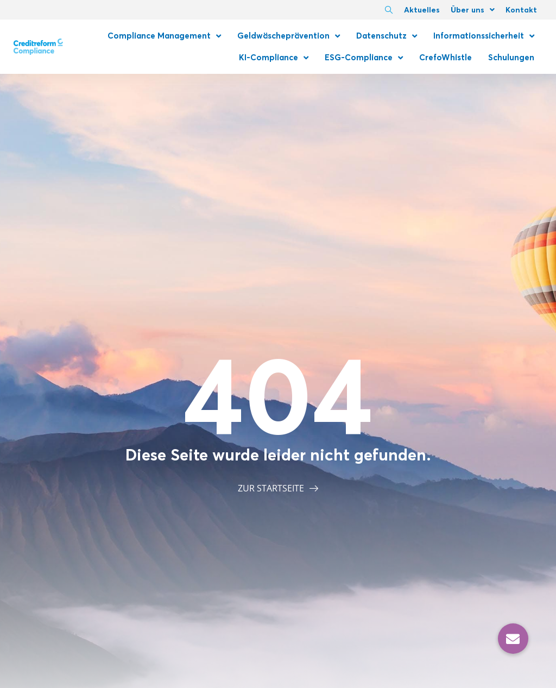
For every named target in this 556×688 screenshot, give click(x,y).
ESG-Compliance (364, 57)
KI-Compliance (273, 57)
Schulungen (511, 57)
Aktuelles (422, 10)
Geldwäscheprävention (288, 36)
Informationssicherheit (483, 36)
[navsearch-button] (388, 10)
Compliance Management (164, 36)
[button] (513, 638)
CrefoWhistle (445, 57)
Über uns (473, 9)
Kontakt (521, 10)
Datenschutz (386, 36)
